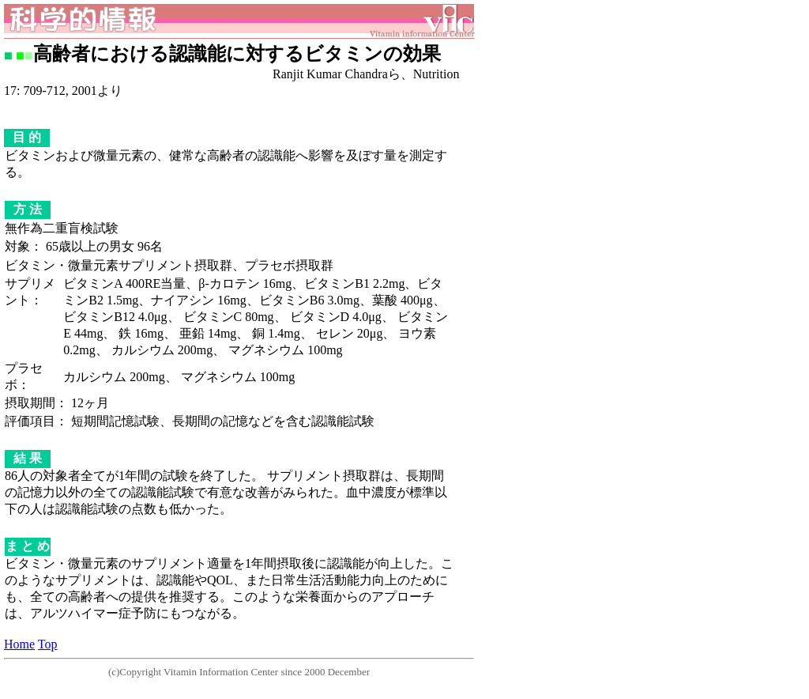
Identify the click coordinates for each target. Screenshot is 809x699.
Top (48, 644)
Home (19, 644)
